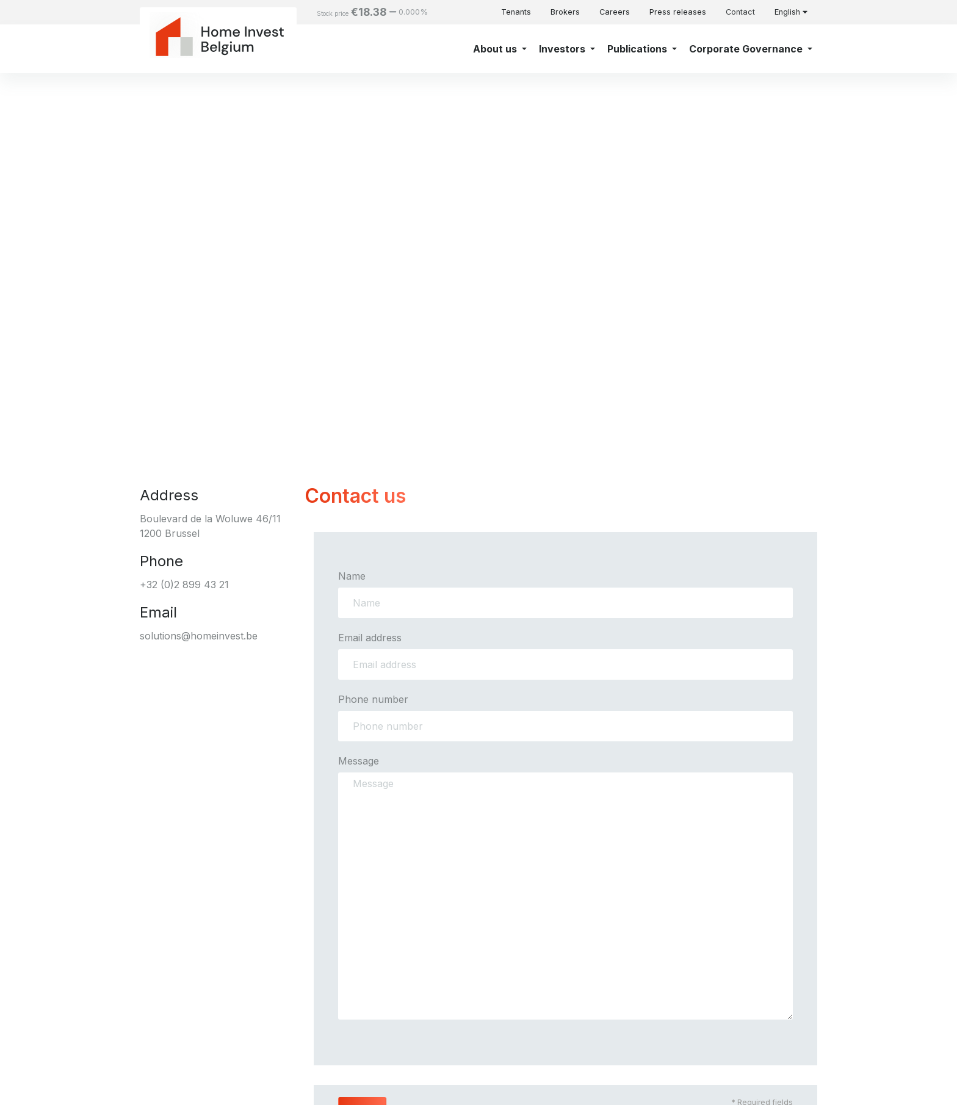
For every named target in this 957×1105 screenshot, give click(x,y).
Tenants (516, 11)
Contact (740, 11)
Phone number (373, 699)
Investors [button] (563, 49)
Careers (614, 11)
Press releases (677, 11)
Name (352, 576)
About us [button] (496, 49)
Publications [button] (638, 49)
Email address (370, 638)
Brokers (565, 11)
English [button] (791, 11)
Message (358, 761)
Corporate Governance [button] (747, 49)
